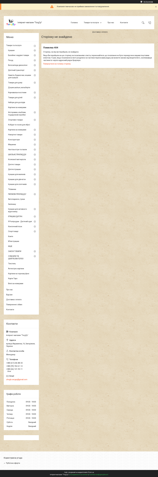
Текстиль (12, 264)
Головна (74, 23)
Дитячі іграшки (14, 169)
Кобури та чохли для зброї (19, 125)
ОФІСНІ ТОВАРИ (14, 251)
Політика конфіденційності (98, 474)
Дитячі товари (14, 164)
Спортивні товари (15, 120)
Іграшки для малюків (16, 174)
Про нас (111, 23)
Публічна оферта (13, 463)
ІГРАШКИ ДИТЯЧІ (15, 216)
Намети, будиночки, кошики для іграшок (19, 76)
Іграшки (11, 50)
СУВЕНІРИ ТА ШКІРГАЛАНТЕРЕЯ (15, 257)
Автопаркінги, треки (16, 199)
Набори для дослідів (16, 102)
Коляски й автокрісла (17, 159)
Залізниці (12, 204)
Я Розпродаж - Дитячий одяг (20, 221)
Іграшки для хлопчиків (17, 184)
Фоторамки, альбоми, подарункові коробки (17, 113)
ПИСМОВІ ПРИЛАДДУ (17, 194)
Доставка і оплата (99, 32)
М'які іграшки (13, 241)
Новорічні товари (15, 135)
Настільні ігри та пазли (17, 150)
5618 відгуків (148, 2)
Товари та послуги (91, 23)
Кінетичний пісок (15, 226)
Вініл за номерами (15, 283)
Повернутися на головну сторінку (57, 64)
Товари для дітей (15, 98)
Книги (10, 236)
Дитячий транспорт (16, 70)
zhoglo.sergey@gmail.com (16, 379)
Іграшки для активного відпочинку (17, 210)
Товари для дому (15, 83)
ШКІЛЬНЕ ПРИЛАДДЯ (17, 155)
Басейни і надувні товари (18, 55)
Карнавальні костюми (17, 92)
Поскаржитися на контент (78, 474)
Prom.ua (91, 472)
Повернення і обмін (14, 305)
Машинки (12, 145)
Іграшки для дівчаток (17, 179)
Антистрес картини (16, 269)
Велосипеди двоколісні (17, 65)
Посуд (10, 60)
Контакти (124, 23)
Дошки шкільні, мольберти (19, 87)
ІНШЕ (10, 246)
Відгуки (9, 295)
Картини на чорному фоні (18, 274)
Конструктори (14, 140)
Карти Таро (12, 278)
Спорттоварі (13, 231)
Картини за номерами (17, 107)
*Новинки (12, 189)
